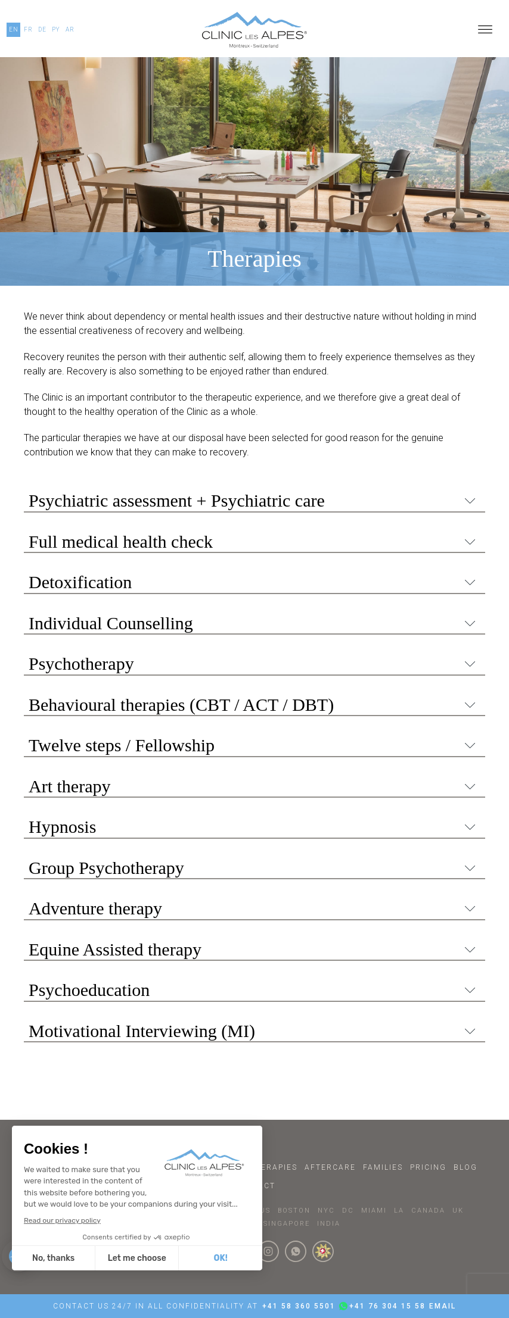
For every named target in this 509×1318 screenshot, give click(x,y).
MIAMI (374, 1210)
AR (70, 29)
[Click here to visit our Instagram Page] (268, 1251)
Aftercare (330, 1167)
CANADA (428, 1210)
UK (458, 1210)
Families (383, 1167)
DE (42, 29)
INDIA (328, 1224)
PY (56, 29)
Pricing (428, 1167)
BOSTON (294, 1210)
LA (399, 1210)
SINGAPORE (286, 1224)
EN (13, 29)
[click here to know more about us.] (323, 1251)
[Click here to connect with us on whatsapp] (295, 1251)
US (265, 1210)
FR (28, 29)
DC (348, 1210)
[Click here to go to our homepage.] (254, 30)
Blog (465, 1167)
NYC (326, 1210)
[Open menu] (485, 30)
